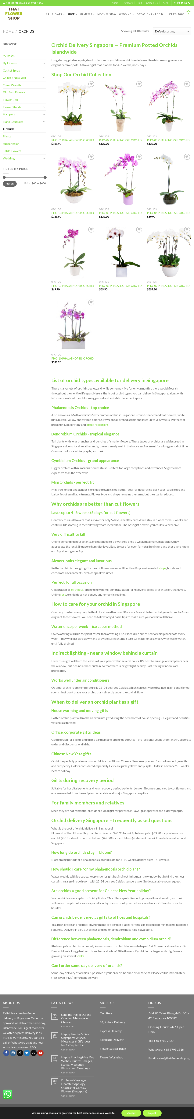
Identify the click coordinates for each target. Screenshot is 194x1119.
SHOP (72, 14)
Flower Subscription (113, 1048)
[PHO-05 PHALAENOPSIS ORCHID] (121, 179)
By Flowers (10, 63)
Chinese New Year (14, 77)
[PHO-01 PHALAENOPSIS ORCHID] (73, 106)
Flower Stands (12, 107)
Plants (7, 136)
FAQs (165, 2)
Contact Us (152, 2)
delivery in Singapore (146, 380)
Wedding (126, 14)
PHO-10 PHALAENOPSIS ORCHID (72, 358)
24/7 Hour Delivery (112, 1022)
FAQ (33, 1047)
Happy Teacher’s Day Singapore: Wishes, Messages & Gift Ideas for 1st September (76, 1039)
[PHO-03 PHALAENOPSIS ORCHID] (169, 106)
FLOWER (58, 14)
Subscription (11, 143)
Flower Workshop (111, 1057)
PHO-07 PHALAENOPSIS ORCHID (72, 285)
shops (162, 568)
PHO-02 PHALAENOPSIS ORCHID (120, 140)
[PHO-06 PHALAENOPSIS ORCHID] (169, 179)
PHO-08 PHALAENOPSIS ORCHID (120, 285)
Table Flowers (12, 151)
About (115, 2)
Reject (152, 1113)
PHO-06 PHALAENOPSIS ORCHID (168, 212)
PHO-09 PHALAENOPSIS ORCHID (168, 285)
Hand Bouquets (13, 121)
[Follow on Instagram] (178, 3)
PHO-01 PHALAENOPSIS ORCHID (72, 140)
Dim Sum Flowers (14, 92)
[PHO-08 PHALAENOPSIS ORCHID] (121, 252)
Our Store (128, 2)
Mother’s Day (106, 14)
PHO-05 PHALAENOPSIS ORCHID (120, 212)
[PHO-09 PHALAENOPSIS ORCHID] (169, 252)
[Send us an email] (186, 3)
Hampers (87, 14)
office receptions (97, 424)
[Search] (47, 14)
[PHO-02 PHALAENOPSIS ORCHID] (121, 106)
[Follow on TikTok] (20, 1053)
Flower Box (10, 99)
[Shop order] (172, 31)
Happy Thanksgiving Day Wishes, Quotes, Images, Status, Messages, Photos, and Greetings (77, 1062)
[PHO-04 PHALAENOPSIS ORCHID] (73, 179)
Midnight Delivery (112, 1039)
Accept (131, 1113)
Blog (139, 2)
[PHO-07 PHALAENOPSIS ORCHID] (73, 252)
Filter (10, 183)
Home (8, 31)
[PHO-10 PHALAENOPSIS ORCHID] (73, 325)
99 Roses (9, 56)
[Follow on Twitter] (182, 3)
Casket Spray (11, 70)
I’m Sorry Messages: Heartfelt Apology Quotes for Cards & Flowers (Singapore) (74, 1085)
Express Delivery (111, 1031)
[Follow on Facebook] (175, 3)
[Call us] (189, 3)
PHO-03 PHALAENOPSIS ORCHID (168, 140)
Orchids (8, 129)
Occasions (146, 14)
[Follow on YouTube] (40, 1053)
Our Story (106, 1013)
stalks (80, 956)
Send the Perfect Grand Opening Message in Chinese (76, 1018)
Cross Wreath (12, 85)
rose (63, 594)
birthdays (77, 589)
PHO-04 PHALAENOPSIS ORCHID (72, 212)
